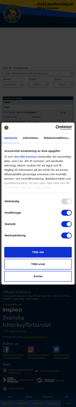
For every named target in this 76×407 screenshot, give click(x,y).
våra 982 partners (25, 156)
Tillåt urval (38, 264)
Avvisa (38, 276)
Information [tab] (30, 137)
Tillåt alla (38, 252)
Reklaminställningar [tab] (57, 137)
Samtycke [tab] (10, 137)
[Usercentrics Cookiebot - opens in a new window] (55, 127)
